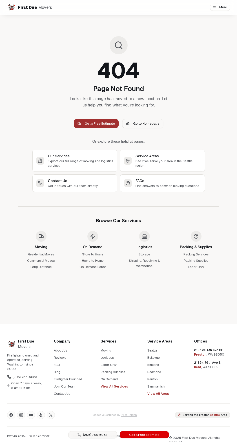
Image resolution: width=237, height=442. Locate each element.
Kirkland (153, 365)
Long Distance (41, 267)
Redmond (154, 372)
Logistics (107, 358)
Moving (106, 350)
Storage (144, 254)
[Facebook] (11, 415)
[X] (51, 415)
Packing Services (196, 254)
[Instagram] (21, 415)
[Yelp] (41, 415)
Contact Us (62, 394)
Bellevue (153, 358)
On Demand (109, 379)
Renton (152, 379)
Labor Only (196, 267)
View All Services (114, 386)
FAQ (57, 365)
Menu (220, 7)
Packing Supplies (196, 261)
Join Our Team (64, 386)
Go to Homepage (142, 124)
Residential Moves (41, 254)
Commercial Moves (41, 261)
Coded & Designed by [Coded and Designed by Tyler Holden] (115, 415)
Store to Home (92, 254)
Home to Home (93, 261)
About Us (60, 350)
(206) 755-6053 (93, 435)
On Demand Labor (93, 267)
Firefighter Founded (68, 379)
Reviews (60, 358)
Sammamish (156, 386)
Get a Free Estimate (144, 435)
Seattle (152, 350)
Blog (57, 372)
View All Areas (158, 394)
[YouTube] (31, 415)
